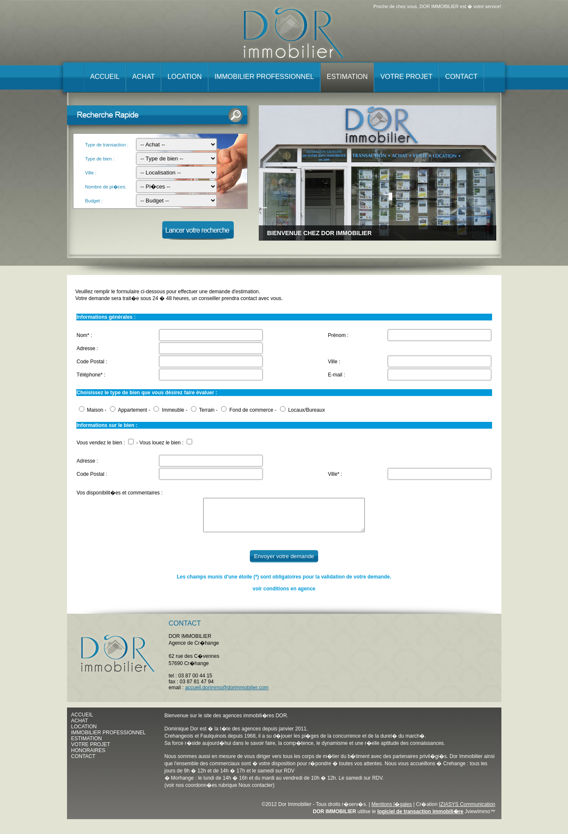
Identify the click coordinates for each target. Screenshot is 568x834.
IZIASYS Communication (467, 811)
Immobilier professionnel (264, 76)
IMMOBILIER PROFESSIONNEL (108, 739)
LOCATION (84, 733)
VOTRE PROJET (90, 751)
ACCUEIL (82, 721)
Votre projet (407, 76)
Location (185, 76)
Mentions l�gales (392, 811)
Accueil (105, 76)
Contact (461, 76)
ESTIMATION (86, 745)
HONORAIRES (88, 757)
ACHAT (79, 727)
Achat (143, 76)
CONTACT (83, 763)
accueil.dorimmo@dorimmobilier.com (227, 694)
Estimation (347, 76)
